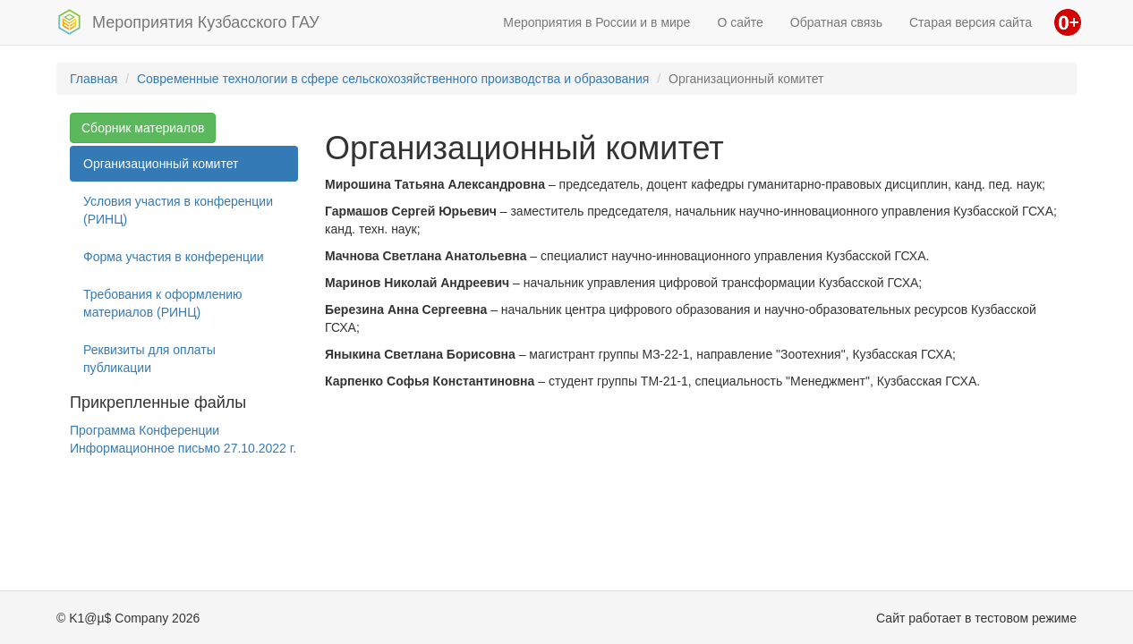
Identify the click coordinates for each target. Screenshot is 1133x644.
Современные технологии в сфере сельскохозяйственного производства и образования (393, 79)
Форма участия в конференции (173, 257)
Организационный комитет (160, 164)
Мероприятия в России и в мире (596, 22)
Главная (93, 79)
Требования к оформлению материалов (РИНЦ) (163, 303)
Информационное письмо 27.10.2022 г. (183, 448)
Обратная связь (836, 22)
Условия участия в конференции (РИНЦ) (178, 210)
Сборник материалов (142, 128)
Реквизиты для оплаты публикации (149, 359)
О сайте (739, 22)
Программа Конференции (144, 430)
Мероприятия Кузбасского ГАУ (187, 22)
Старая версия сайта (970, 22)
